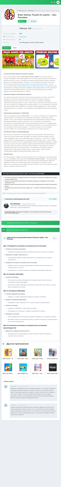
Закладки (32, 21)
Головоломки (23, 36)
